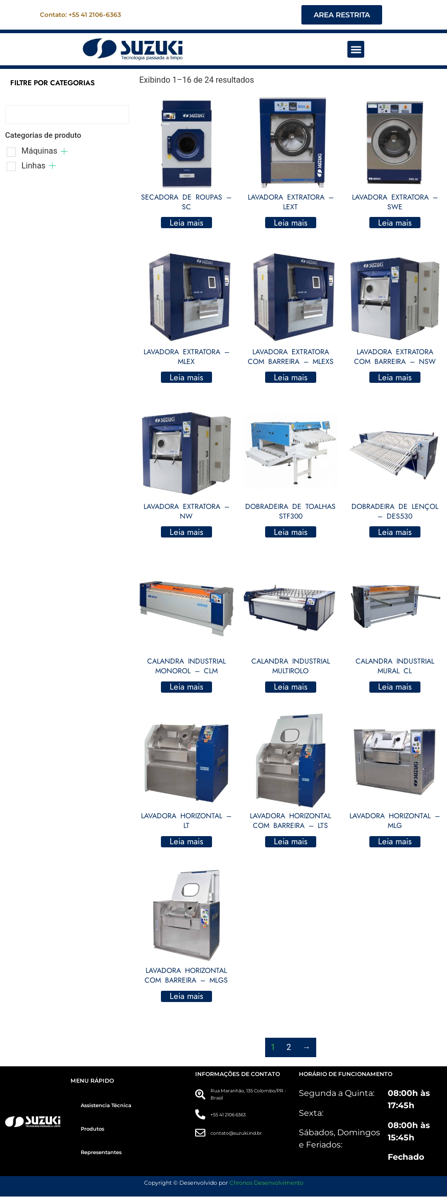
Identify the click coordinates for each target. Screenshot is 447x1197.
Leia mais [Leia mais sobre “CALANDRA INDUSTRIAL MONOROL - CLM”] (186, 687)
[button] (355, 49)
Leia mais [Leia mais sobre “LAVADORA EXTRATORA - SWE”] (395, 223)
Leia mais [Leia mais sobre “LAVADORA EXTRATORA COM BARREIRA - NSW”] (395, 377)
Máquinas (39, 151)
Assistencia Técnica (106, 1106)
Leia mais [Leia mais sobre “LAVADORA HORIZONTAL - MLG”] (395, 841)
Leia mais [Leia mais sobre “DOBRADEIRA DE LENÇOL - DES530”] (395, 532)
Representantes (101, 1153)
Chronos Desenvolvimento (266, 1182)
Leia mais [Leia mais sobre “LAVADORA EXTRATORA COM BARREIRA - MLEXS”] (291, 377)
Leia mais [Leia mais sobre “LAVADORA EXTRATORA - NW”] (186, 532)
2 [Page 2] (289, 1048)
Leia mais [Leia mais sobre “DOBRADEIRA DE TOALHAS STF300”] (291, 532)
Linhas (33, 166)
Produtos (92, 1129)
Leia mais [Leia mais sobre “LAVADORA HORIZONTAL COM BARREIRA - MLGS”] (186, 997)
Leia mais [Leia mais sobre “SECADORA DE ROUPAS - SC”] (186, 223)
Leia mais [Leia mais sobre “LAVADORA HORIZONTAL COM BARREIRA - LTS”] (291, 841)
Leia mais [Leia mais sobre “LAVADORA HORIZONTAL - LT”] (186, 841)
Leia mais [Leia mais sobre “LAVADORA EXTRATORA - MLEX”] (186, 377)
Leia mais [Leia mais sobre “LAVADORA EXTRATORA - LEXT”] (291, 223)
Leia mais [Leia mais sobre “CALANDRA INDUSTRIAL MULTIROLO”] (291, 687)
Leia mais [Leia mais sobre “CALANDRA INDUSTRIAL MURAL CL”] (395, 687)
